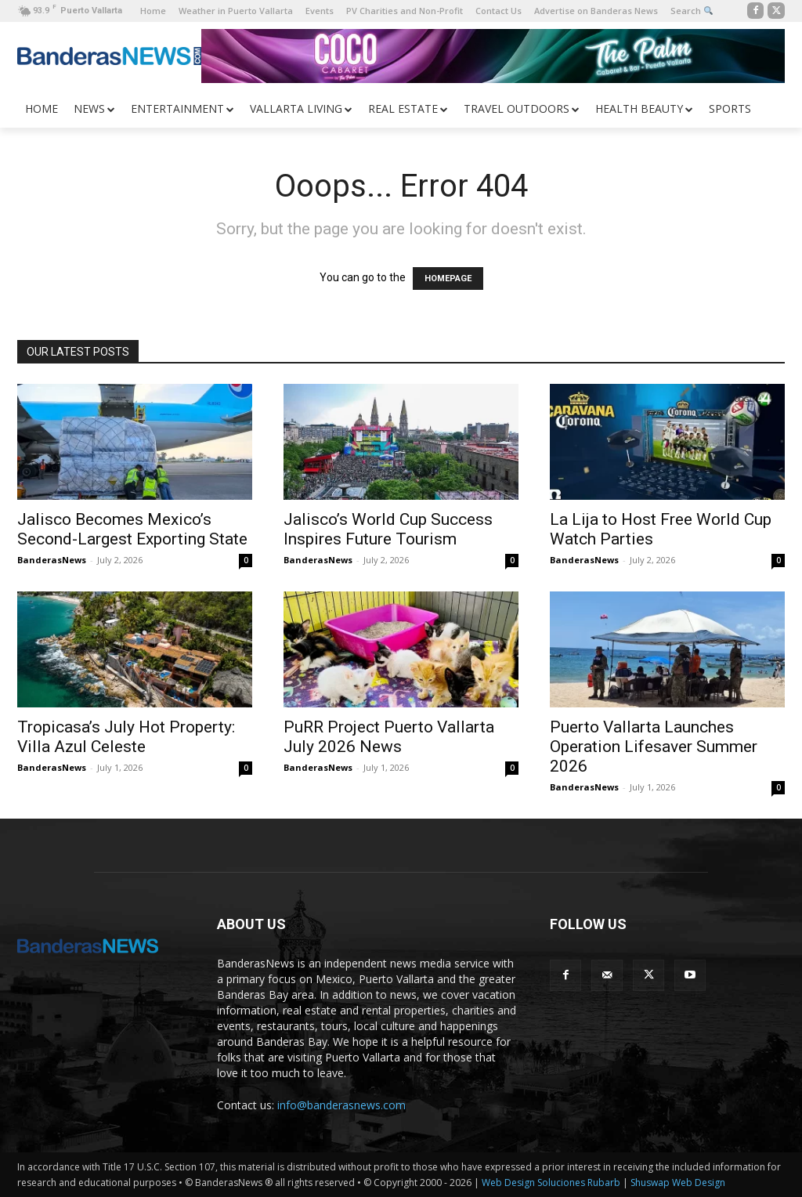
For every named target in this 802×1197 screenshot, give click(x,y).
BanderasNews (51, 560)
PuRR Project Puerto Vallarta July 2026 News (389, 737)
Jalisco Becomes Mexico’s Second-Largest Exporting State (132, 529)
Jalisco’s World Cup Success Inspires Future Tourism (388, 529)
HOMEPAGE (447, 278)
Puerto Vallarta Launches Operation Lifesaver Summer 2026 (653, 747)
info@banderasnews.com (341, 1105)
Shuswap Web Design (677, 1182)
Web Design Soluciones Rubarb (551, 1182)
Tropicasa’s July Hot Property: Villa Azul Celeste (126, 737)
